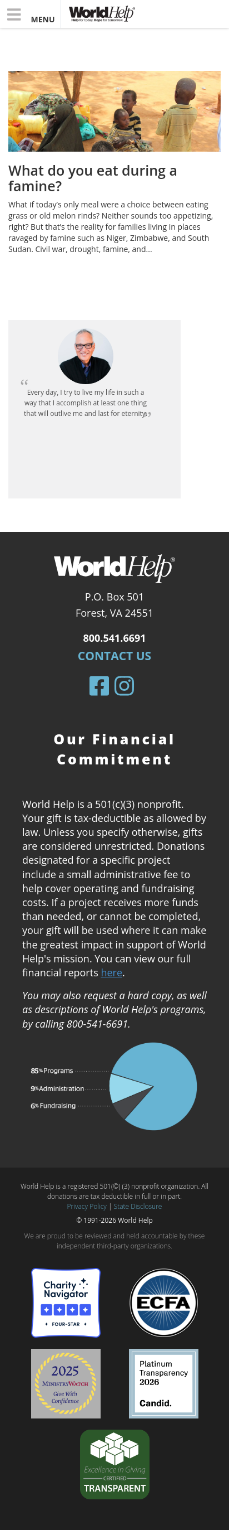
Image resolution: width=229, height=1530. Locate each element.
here (111, 972)
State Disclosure (138, 1206)
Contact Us (114, 656)
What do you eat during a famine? (92, 178)
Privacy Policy (87, 1206)
